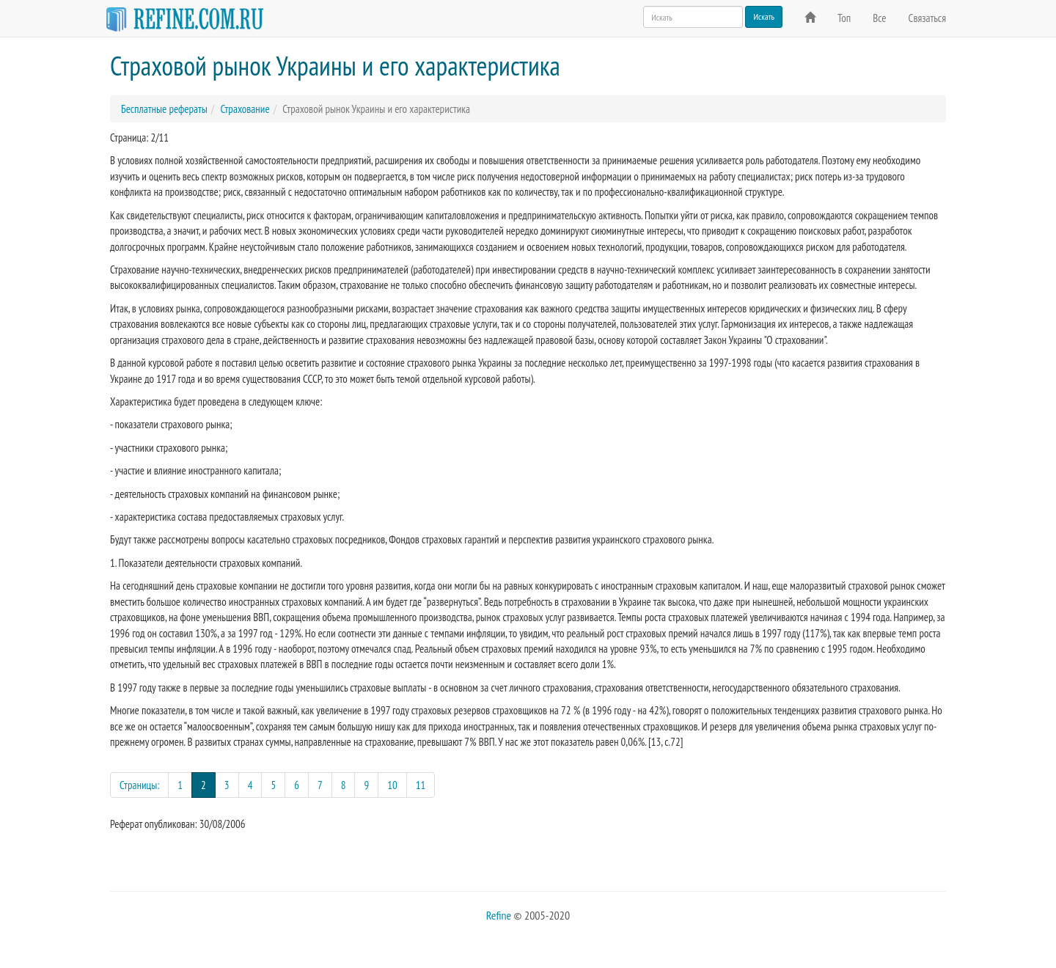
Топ (844, 18)
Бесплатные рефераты (164, 109)
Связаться (927, 18)
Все (879, 18)
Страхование (244, 109)
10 (392, 785)
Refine (498, 915)
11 (421, 785)
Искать (763, 16)
